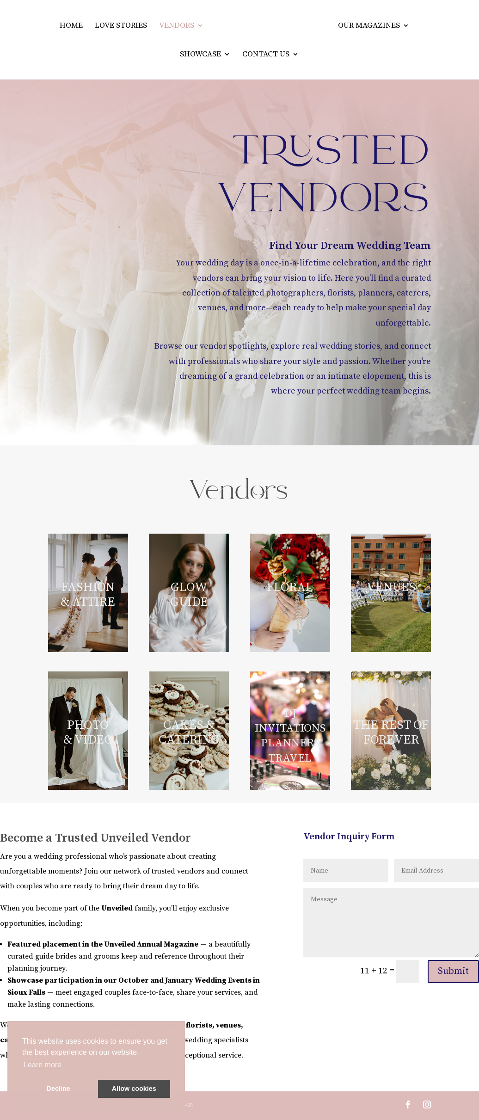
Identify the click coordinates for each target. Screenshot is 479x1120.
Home (70, 26)
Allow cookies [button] (134, 1088)
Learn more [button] (42, 1065)
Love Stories (120, 26)
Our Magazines (370, 26)
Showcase (200, 55)
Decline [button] (58, 1088)
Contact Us (265, 55)
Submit (453, 971)
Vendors (175, 26)
